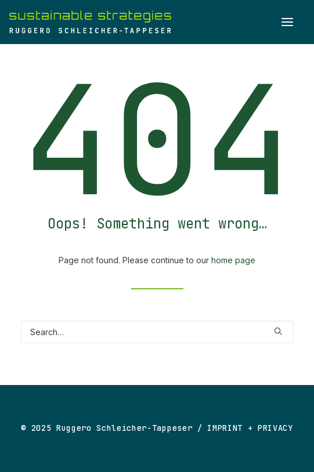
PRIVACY (275, 428)
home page (233, 260)
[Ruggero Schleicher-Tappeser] (90, 22)
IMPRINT (225, 428)
